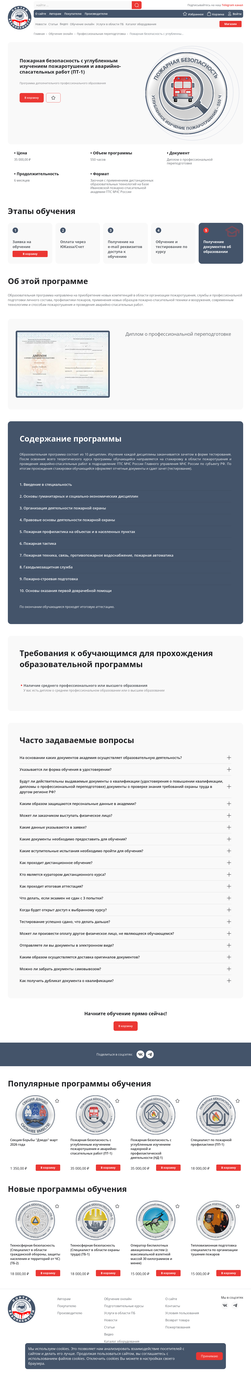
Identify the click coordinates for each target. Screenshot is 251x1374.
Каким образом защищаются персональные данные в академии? (125, 803)
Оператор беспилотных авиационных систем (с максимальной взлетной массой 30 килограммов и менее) (151, 1254)
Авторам (64, 1299)
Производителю (69, 1313)
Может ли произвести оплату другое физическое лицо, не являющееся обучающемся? (125, 933)
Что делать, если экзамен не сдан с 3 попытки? (125, 898)
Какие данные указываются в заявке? (125, 827)
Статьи (109, 1327)
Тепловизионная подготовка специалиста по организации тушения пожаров (214, 1249)
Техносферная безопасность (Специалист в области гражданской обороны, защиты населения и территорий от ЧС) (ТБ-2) (35, 1254)
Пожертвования (177, 1327)
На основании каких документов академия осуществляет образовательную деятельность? (125, 757)
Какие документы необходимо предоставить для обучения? (125, 839)
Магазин (230, 24)
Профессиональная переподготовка (101, 34)
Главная (39, 34)
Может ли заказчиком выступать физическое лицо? (125, 815)
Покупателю (66, 1306)
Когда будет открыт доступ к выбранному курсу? (125, 909)
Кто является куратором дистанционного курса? (125, 874)
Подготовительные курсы (124, 1306)
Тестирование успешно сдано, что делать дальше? (125, 921)
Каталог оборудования (121, 1341)
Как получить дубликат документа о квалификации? (125, 980)
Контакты (172, 1306)
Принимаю (209, 1356)
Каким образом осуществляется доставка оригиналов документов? (125, 957)
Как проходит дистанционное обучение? (125, 862)
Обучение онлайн (61, 34)
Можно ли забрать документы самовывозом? (125, 968)
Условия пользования (182, 1313)
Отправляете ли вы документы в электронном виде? (125, 945)
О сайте (171, 1299)
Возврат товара (177, 1320)
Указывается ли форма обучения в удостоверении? (125, 769)
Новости (110, 1320)
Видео (109, 1334)
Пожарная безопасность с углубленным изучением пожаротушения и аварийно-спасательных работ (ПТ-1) (93, 1146)
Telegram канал (232, 5)
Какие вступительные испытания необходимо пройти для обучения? (125, 850)
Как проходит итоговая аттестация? (125, 886)
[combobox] (88, 5)
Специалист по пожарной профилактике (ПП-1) (211, 1142)
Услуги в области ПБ (119, 1313)
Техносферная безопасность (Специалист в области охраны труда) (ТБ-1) (95, 1249)
